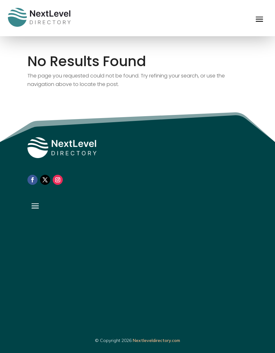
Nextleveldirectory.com (156, 340)
